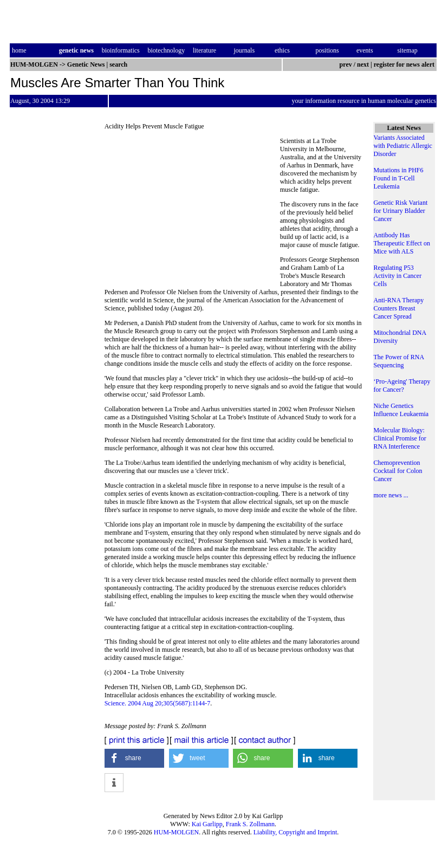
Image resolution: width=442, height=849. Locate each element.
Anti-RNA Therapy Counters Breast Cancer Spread (399, 308)
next (363, 64)
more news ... (391, 495)
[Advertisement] (192, 211)
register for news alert (405, 64)
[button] (135, 758)
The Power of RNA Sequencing (399, 361)
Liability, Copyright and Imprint (295, 832)
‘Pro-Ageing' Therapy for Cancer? (402, 385)
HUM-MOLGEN (176, 832)
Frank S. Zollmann (250, 824)
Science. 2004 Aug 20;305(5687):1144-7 (158, 703)
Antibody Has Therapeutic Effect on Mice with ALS (402, 243)
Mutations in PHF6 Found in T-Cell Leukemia (399, 178)
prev (346, 64)
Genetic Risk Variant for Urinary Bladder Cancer (401, 211)
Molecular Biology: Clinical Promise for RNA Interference (400, 438)
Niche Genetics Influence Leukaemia (401, 410)
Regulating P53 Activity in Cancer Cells (398, 276)
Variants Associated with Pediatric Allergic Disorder (403, 146)
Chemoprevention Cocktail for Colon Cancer (398, 471)
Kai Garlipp (207, 824)
